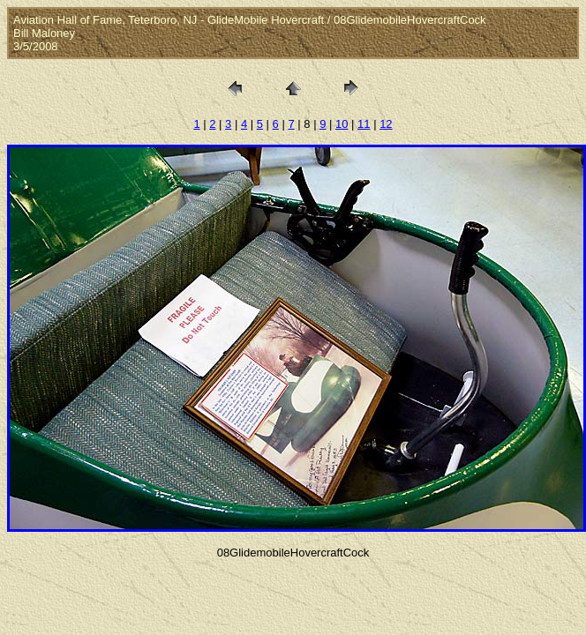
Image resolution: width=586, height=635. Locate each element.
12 (385, 124)
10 (341, 124)
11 (363, 124)
